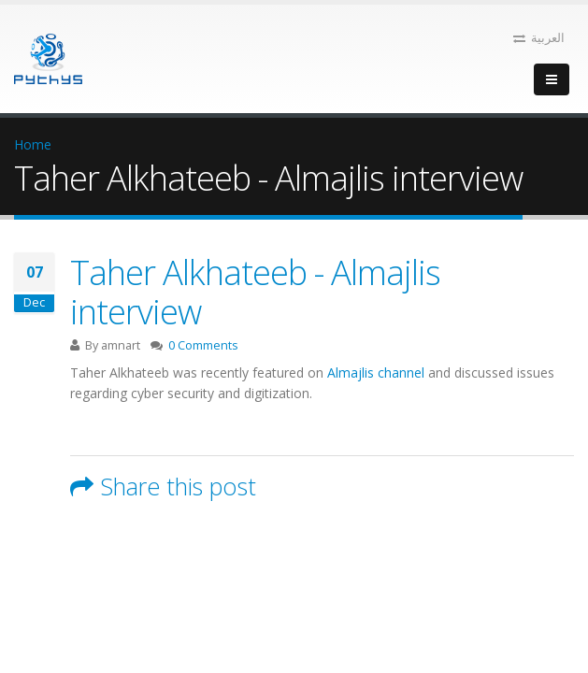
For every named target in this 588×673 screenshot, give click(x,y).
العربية (539, 38)
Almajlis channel (375, 372)
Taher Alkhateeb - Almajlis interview (255, 292)
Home (32, 144)
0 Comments (203, 345)
